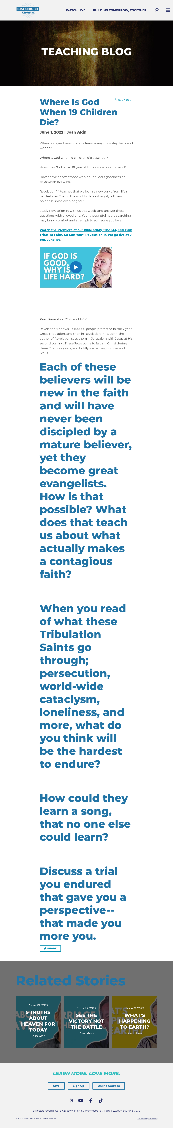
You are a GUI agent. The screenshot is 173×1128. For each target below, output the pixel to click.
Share (52, 948)
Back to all (124, 99)
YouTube (81, 1101)
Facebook (91, 1101)
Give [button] (56, 1086)
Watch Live (75, 10)
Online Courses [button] (109, 1086)
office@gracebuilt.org (47, 1110)
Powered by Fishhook (147, 1119)
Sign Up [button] (78, 1086)
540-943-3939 (131, 1110)
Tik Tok (101, 1101)
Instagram (71, 1101)
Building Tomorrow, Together (119, 10)
